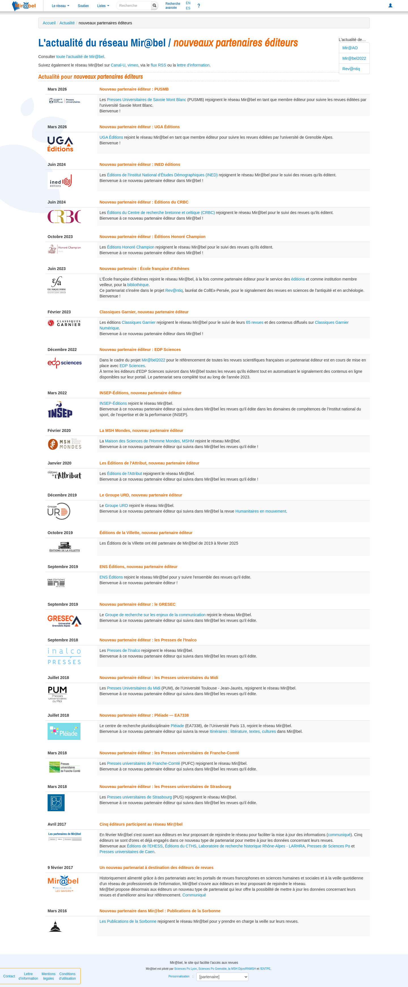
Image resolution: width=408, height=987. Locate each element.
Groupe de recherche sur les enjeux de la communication (155, 615)
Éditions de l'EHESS (145, 846)
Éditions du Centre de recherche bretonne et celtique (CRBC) (161, 212)
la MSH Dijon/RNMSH (242, 968)
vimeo (133, 65)
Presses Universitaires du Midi (133, 688)
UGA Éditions (111, 137)
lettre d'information (193, 65)
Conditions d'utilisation (67, 976)
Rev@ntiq (351, 69)
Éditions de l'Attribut (124, 473)
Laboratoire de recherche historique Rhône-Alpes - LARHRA (252, 846)
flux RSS (158, 65)
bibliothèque (138, 284)
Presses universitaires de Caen (126, 851)
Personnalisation (179, 976)
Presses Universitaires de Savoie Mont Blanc (146, 99)
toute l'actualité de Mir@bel (80, 56)
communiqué (339, 834)
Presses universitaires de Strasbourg (139, 797)
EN (188, 3)
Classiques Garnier (139, 322)
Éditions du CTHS (180, 846)
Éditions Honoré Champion (130, 247)
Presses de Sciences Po (328, 846)
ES (188, 8)
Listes (103, 5)
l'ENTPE (265, 968)
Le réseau (60, 5)
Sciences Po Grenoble (212, 968)
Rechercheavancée (172, 5)
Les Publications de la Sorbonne (127, 921)
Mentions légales (49, 976)
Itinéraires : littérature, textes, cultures (243, 731)
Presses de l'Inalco (123, 650)
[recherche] (133, 5)
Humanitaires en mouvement (260, 511)
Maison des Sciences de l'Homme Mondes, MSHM (149, 441)
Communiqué (194, 895)
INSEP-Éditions (113, 403)
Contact (9, 976)
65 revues (254, 322)
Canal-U (118, 65)
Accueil (49, 23)
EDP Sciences (132, 365)
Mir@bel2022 (354, 58)
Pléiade (177, 725)
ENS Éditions (111, 577)
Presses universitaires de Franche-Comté (143, 763)
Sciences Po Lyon (185, 968)
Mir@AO (350, 48)
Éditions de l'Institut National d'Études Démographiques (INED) (162, 175)
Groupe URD (116, 505)
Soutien (83, 5)
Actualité (67, 23)
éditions (298, 279)
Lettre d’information (28, 976)
